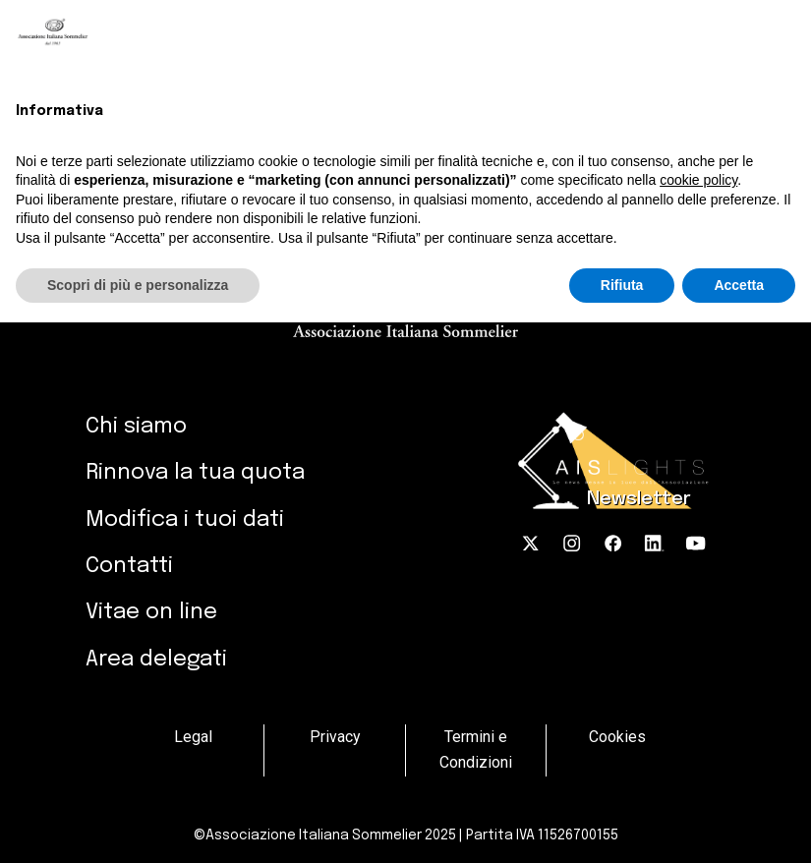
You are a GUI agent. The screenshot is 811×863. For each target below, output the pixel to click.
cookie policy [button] (698, 180)
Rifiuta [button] (622, 285)
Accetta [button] (739, 285)
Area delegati (156, 659)
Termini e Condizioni (475, 749)
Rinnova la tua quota (195, 472)
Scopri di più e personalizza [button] (137, 285)
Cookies (617, 736)
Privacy (335, 736)
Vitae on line (151, 612)
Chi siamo (136, 426)
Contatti (129, 565)
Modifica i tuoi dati (185, 519)
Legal (193, 736)
